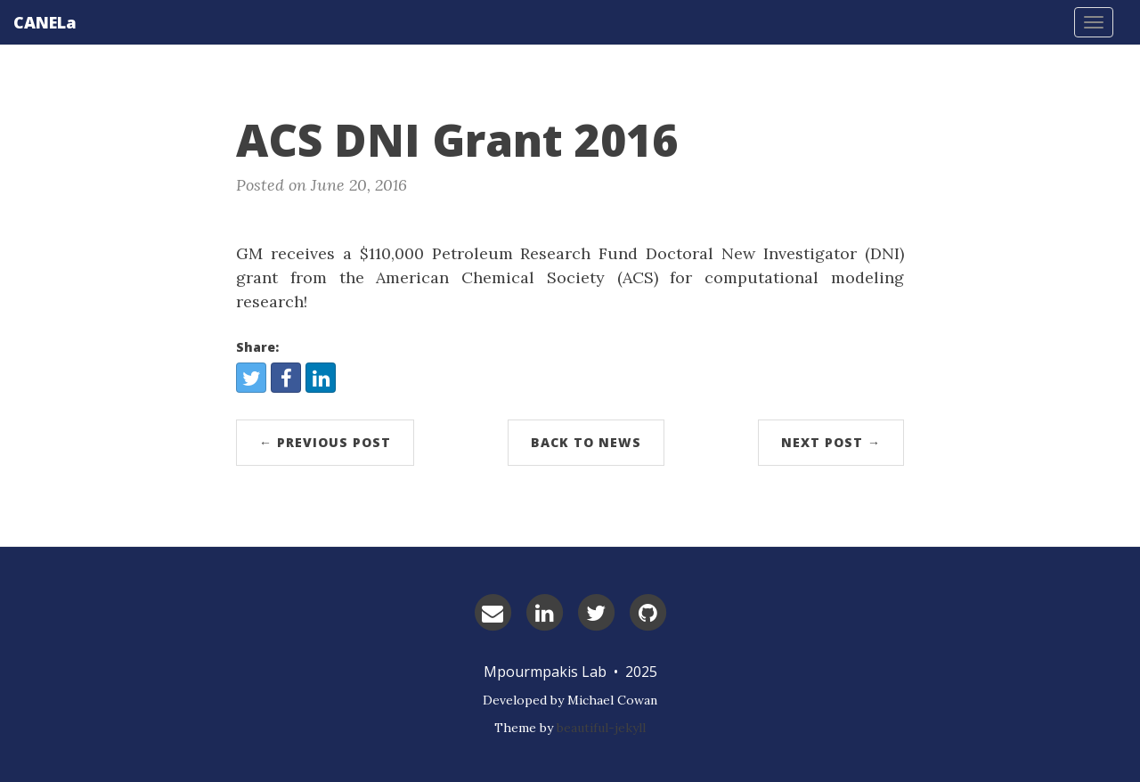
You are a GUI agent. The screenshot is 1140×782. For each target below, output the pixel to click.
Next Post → (831, 442)
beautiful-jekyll (601, 728)
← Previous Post (325, 442)
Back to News (586, 442)
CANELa (45, 22)
